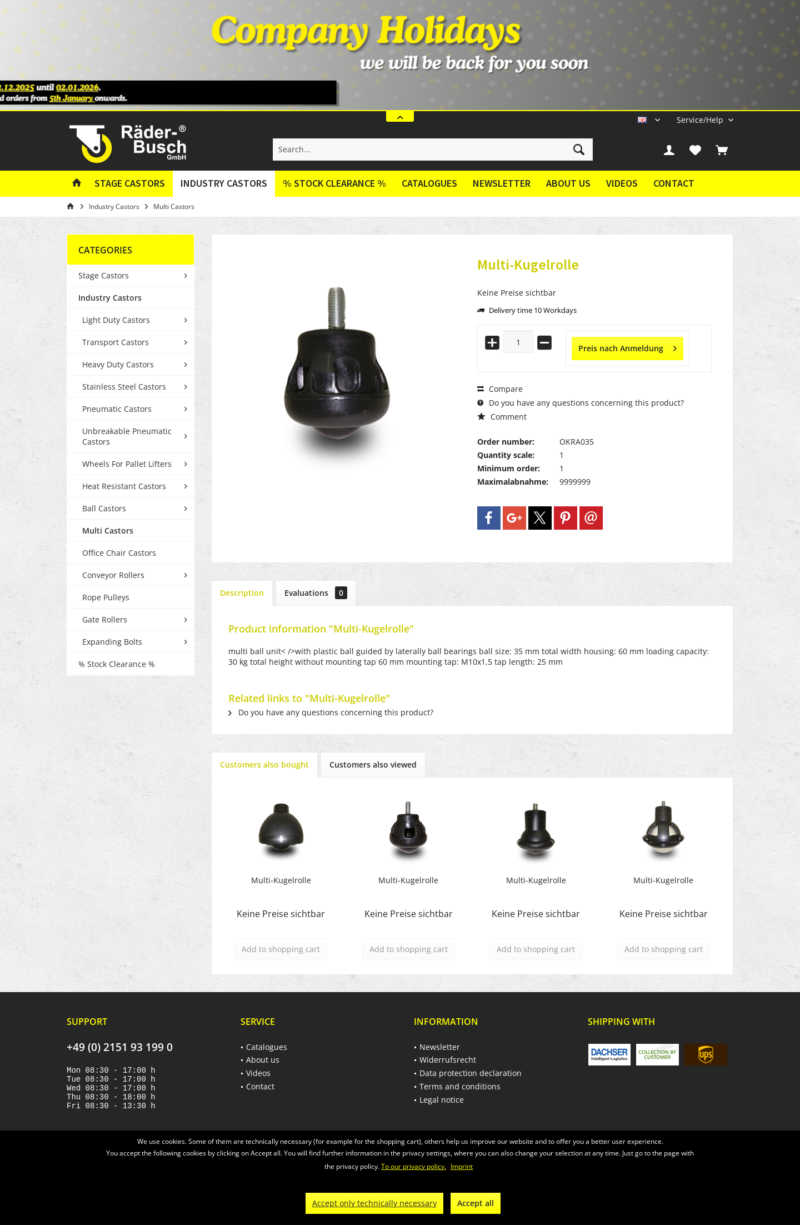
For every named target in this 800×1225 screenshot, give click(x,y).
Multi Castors (107, 530)
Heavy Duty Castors (118, 364)
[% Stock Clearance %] (334, 184)
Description (242, 592)
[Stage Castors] (130, 184)
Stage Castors (103, 275)
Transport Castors (115, 342)
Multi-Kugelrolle (281, 880)
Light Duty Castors (116, 320)
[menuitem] (700, 120)
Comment (502, 416)
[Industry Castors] (224, 184)
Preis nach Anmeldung (627, 346)
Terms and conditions (460, 1086)
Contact (673, 183)
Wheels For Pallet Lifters (127, 464)
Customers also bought (264, 764)
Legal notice (441, 1099)
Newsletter (502, 183)
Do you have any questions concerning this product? (580, 402)
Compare (500, 389)
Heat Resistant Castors (124, 486)
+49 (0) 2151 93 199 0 (120, 1047)
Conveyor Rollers (113, 575)
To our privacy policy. (413, 1166)
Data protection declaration (470, 1073)
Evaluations (315, 592)
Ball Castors (104, 508)
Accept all (475, 1203)
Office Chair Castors (119, 552)
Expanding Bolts (112, 641)
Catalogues (429, 183)
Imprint (462, 1166)
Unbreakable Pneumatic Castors (127, 436)
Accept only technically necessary (374, 1203)
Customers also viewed (373, 764)
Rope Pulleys (105, 597)
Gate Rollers (104, 619)
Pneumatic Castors (117, 409)
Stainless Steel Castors (124, 386)
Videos (622, 183)
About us (568, 183)
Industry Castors (110, 297)
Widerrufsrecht (447, 1059)
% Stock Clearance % (116, 664)
